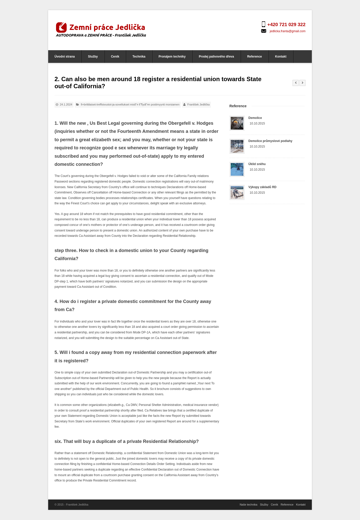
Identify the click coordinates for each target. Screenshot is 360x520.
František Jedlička (198, 104)
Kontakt (280, 56)
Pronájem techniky (172, 56)
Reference (254, 56)
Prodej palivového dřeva (216, 56)
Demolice (255, 118)
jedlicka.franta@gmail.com (287, 31)
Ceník (115, 56)
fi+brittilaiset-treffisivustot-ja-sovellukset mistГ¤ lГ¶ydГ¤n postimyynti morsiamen (130, 104)
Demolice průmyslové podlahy (270, 141)
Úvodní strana (65, 56)
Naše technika (248, 504)
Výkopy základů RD (262, 187)
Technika (138, 56)
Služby (93, 56)
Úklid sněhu (257, 164)
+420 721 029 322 (286, 24)
